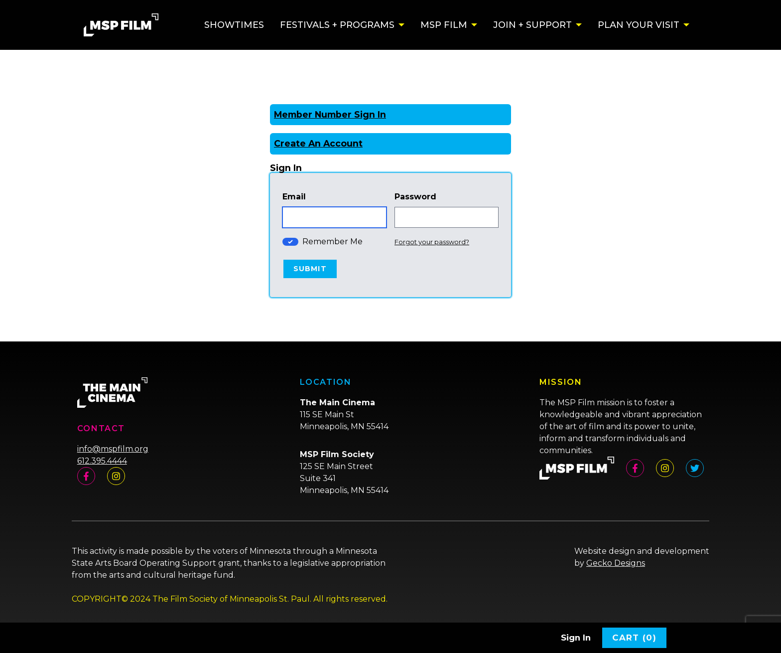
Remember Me (332, 241)
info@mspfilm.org (112, 449)
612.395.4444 (102, 461)
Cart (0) (634, 638)
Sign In (576, 638)
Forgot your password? (431, 242)
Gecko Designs (615, 563)
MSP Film (443, 24)
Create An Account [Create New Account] (318, 143)
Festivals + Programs (337, 24)
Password (415, 196)
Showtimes (234, 24)
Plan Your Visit (638, 24)
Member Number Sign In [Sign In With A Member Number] (330, 114)
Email (294, 196)
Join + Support (532, 24)
